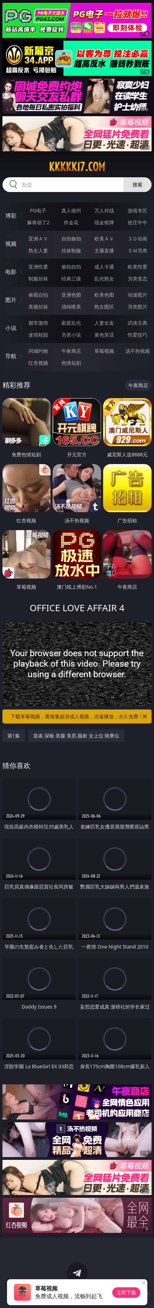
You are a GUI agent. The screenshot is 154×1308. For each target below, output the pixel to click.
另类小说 (71, 334)
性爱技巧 (137, 334)
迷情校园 (38, 334)
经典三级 (71, 278)
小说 (10, 328)
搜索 (137, 184)
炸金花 (71, 222)
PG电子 (38, 210)
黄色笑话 (104, 334)
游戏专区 (137, 210)
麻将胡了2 (38, 222)
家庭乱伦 (71, 322)
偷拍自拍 (71, 266)
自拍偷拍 (71, 238)
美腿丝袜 (38, 306)
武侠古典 (137, 322)
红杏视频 (38, 362)
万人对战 (104, 210)
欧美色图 (104, 294)
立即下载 (126, 1292)
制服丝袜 (38, 278)
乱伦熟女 (104, 278)
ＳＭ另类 (137, 250)
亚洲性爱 (38, 266)
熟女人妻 (38, 250)
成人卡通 (104, 266)
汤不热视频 (137, 351)
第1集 (13, 735)
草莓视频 (104, 351)
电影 (10, 272)
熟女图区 (104, 306)
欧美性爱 (137, 266)
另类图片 (137, 306)
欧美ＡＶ (104, 238)
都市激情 (38, 322)
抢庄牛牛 (137, 222)
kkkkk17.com (77, 167)
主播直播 (104, 250)
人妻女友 (104, 322)
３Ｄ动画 (137, 238)
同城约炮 (38, 351)
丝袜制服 (71, 250)
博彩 (10, 215)
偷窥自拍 (38, 294)
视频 (10, 243)
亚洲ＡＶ (38, 238)
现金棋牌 (104, 222)
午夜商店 (71, 351)
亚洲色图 (71, 294)
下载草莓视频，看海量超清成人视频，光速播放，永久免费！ (79, 716)
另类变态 (137, 278)
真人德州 (71, 210)
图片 (10, 300)
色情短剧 (71, 362)
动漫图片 (137, 294)
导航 (10, 356)
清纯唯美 (71, 306)
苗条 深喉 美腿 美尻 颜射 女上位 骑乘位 (76, 735)
